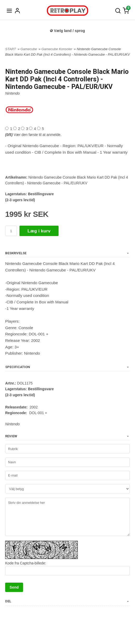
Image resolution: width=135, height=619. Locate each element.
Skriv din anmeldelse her (67, 517)
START (10, 49)
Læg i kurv (39, 231)
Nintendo (12, 93)
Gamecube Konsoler (57, 49)
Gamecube (29, 49)
